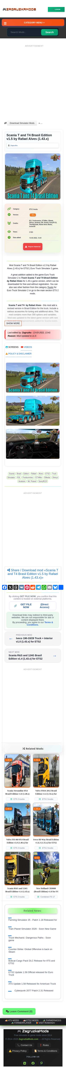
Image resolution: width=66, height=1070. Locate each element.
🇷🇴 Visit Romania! (45, 1023)
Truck (54, 474)
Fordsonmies (28, 477)
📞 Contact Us (24, 1045)
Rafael (33, 474)
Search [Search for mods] (49, 32)
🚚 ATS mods (12, 1020)
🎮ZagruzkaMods (20, 9)
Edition (26, 474)
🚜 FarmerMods (52, 1020)
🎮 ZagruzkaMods (33, 1031)
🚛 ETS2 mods (31, 1020)
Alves (41, 474)
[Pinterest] (41, 1063)
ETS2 (47, 474)
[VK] (24, 1063)
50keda (47, 477)
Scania (11, 474)
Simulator (11, 477)
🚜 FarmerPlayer (21, 1023)
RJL (18, 477)
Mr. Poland (32, 481)
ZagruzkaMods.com (28, 1039)
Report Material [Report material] (32, 247)
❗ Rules (44, 1045)
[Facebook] (33, 1063)
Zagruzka (13, 145)
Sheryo (55, 477)
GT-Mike (38, 477)
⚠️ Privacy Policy (18, 1051)
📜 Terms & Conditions (45, 1051)
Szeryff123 (43, 481)
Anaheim (21, 481)
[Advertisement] (33, 81)
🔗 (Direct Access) (31, 606)
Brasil (19, 474)
